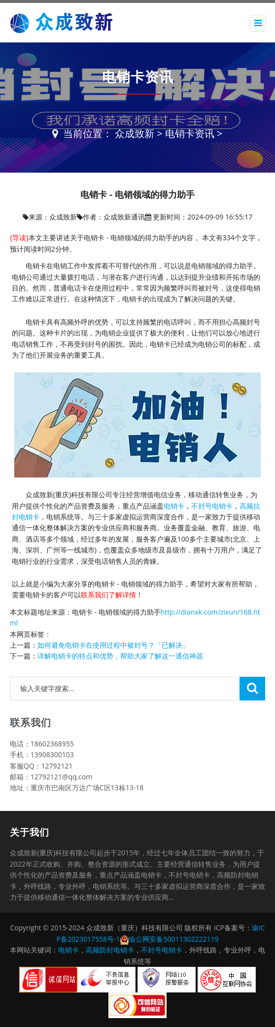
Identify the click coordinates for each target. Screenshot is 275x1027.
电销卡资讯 (189, 133)
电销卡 (174, 506)
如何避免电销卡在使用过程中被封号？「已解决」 (113, 645)
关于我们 (29, 832)
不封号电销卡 (212, 506)
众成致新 (134, 133)
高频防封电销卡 (110, 949)
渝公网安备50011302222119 (173, 939)
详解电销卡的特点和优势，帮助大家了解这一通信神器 (120, 655)
